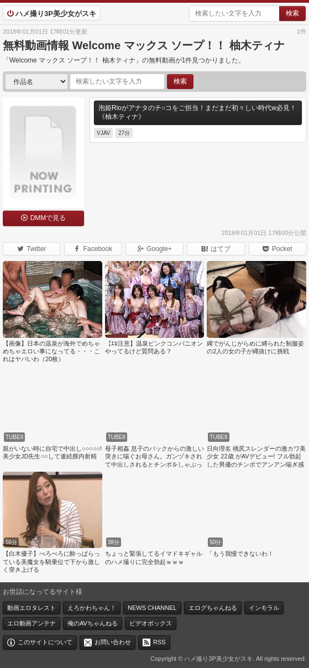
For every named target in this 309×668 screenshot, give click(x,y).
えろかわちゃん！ (91, 607)
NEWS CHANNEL (152, 607)
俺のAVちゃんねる (92, 623)
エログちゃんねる (212, 607)
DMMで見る (48, 218)
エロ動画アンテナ (31, 623)
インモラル (264, 607)
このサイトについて (45, 642)
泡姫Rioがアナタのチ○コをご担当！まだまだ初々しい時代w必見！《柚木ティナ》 (197, 112)
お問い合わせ (113, 642)
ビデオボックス (150, 623)
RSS (159, 642)
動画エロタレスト (31, 607)
